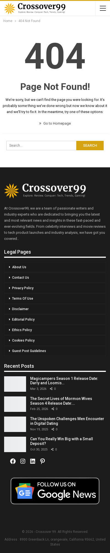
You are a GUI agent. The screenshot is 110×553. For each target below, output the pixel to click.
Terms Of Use (22, 298)
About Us (19, 267)
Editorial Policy (23, 319)
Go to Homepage (55, 123)
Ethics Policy (22, 330)
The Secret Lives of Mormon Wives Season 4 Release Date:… (61, 401)
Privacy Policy (22, 288)
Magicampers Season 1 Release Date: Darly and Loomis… (64, 380)
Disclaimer (20, 309)
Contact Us (20, 278)
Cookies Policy (23, 340)
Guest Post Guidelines (29, 351)
